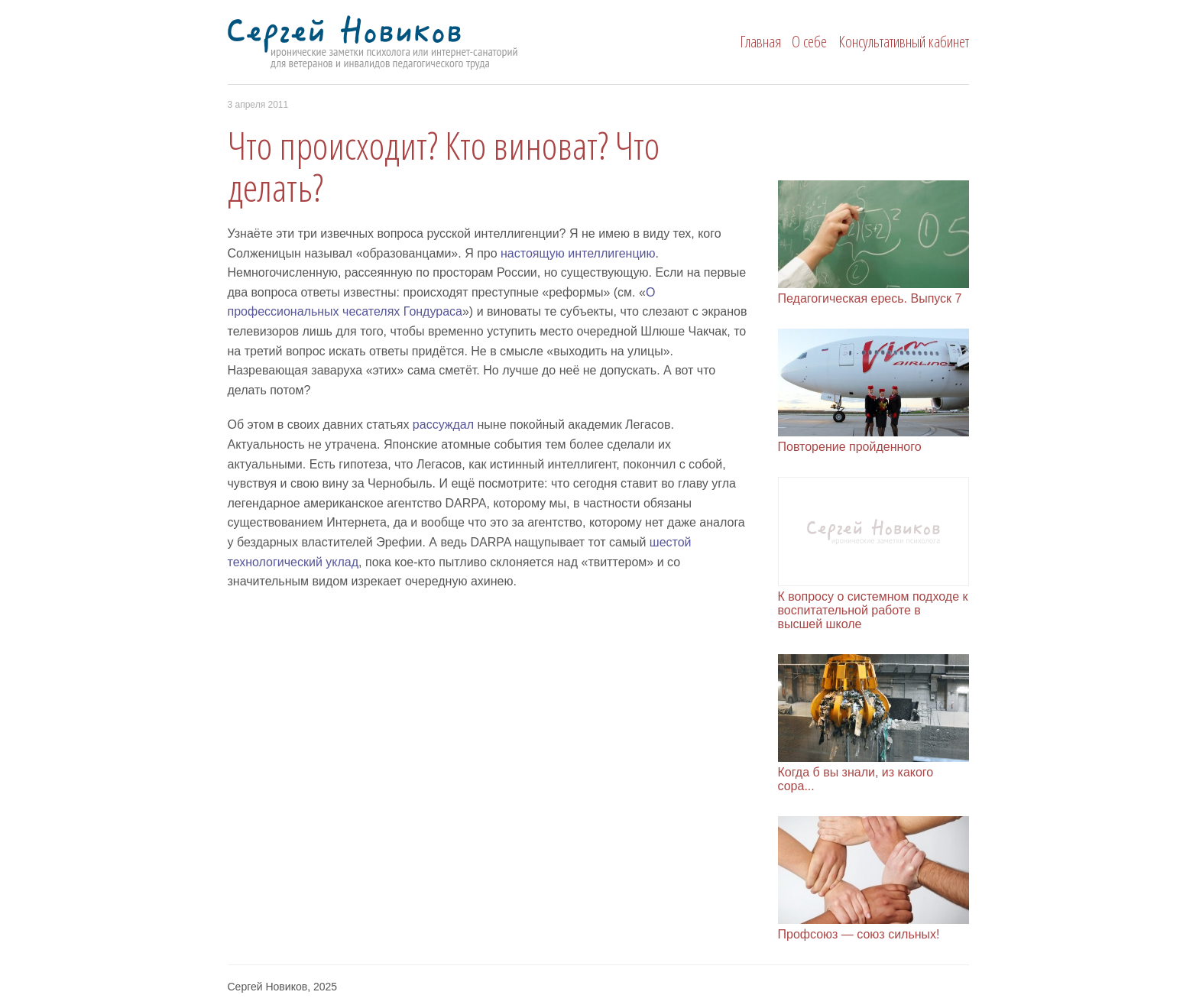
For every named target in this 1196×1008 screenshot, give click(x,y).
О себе (809, 41)
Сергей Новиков (401, 42)
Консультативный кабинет (903, 41)
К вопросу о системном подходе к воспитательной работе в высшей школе (873, 610)
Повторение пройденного (850, 446)
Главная (760, 41)
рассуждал (443, 424)
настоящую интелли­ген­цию (578, 253)
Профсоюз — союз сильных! (859, 934)
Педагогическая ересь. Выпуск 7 (870, 298)
